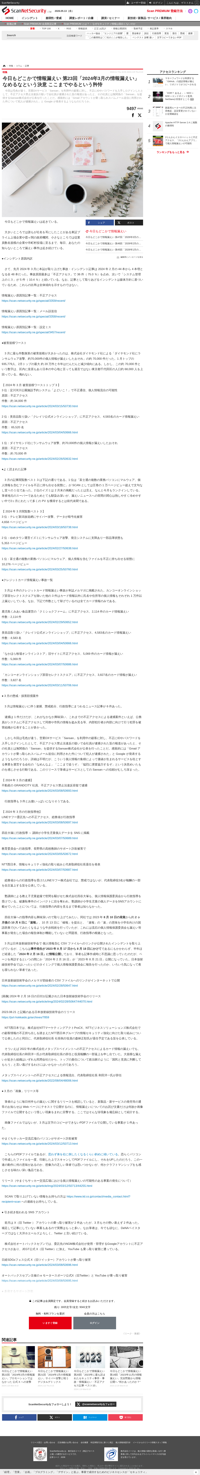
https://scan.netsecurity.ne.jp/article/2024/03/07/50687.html (40, 869)
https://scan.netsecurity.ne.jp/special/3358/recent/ (33, 316)
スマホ (169, 28)
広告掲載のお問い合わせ (68, 1442)
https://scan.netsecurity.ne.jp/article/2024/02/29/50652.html (40, 622)
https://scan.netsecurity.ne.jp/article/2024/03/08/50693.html (40, 790)
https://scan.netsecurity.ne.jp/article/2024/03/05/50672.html (40, 854)
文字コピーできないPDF (169, 37)
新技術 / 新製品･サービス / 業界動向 (150, 18)
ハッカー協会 (93, 33)
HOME (10, 18)
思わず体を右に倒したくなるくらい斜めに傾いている (83, 1154)
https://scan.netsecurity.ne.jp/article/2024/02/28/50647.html (40, 985)
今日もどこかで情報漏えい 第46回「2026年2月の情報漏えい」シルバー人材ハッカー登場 (134, 243)
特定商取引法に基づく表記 (102, 1442)
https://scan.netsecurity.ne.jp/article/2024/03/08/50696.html (40, 1265)
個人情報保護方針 (123, 1442)
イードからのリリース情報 (144, 1442)
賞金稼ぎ (136, 33)
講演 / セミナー (110, 18)
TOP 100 (46, 28)
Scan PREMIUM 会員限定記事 (40, 23)
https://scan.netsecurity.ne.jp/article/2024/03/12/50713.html (40, 1143)
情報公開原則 (119, 28)
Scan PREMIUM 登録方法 (165, 11)
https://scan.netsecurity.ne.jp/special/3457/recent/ (33, 332)
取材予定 (138, 28)
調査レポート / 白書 (81, 18)
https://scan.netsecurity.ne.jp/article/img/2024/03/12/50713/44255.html (47, 1186)
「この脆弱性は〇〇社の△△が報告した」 (108, 37)
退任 (174, 33)
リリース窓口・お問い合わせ (43, 1442)
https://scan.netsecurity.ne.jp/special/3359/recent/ (33, 300)
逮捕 (190, 33)
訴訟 (146, 33)
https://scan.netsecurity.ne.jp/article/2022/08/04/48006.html (40, 1080)
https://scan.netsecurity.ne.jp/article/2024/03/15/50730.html (40, 406)
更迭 (166, 33)
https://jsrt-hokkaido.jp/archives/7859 (25, 1017)
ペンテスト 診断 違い (143, 37)
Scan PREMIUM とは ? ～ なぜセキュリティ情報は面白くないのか (100, 23)
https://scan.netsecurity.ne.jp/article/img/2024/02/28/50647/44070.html (47, 1001)
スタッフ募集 (161, 1442)
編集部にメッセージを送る (132, 257)
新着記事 (11, 23)
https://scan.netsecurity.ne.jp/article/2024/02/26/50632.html (40, 458)
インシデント (30, 18)
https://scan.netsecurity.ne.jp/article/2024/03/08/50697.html (40, 822)
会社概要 (84, 1442)
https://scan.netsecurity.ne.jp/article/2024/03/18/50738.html (40, 527)
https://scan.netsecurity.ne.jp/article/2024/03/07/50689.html (40, 838)
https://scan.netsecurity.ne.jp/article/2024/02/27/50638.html (40, 548)
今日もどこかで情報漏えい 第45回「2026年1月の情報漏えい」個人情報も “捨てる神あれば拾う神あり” (141, 249)
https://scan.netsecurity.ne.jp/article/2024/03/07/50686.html (40, 664)
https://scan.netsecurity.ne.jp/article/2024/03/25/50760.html (40, 569)
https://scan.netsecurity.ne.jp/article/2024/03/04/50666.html (40, 432)
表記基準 (154, 28)
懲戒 (182, 33)
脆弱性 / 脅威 (54, 18)
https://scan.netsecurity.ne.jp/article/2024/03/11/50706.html (40, 685)
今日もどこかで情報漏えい (107, 231)
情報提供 (82, 28)
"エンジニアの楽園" (113, 33)
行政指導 (156, 33)
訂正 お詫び (100, 28)
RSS (68, 28)
